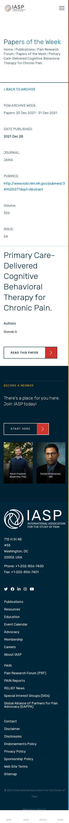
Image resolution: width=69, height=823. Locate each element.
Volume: (10, 206)
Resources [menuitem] (12, 609)
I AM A (26, 817)
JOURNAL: (12, 153)
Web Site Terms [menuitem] (16, 767)
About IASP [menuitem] (13, 655)
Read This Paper (24, 352)
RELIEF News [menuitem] (14, 688)
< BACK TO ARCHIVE (19, 89)
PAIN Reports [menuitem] (14, 681)
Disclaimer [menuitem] (12, 729)
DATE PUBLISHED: (18, 129)
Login (60, 817)
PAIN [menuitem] (8, 666)
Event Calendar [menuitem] (15, 624)
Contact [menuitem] (10, 721)
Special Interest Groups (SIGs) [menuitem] (27, 696)
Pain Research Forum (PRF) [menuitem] (25, 673)
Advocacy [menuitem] (12, 632)
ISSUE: (9, 229)
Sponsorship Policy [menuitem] (18, 759)
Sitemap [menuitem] (10, 774)
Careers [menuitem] (10, 647)
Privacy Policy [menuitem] (15, 751)
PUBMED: (11, 176)
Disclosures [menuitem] (13, 736)
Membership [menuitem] (13, 640)
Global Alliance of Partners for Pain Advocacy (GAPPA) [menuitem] (31, 705)
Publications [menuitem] (13, 602)
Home (8, 817)
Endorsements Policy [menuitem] (20, 744)
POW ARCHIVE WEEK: (20, 106)
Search (43, 817)
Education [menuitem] (12, 617)
